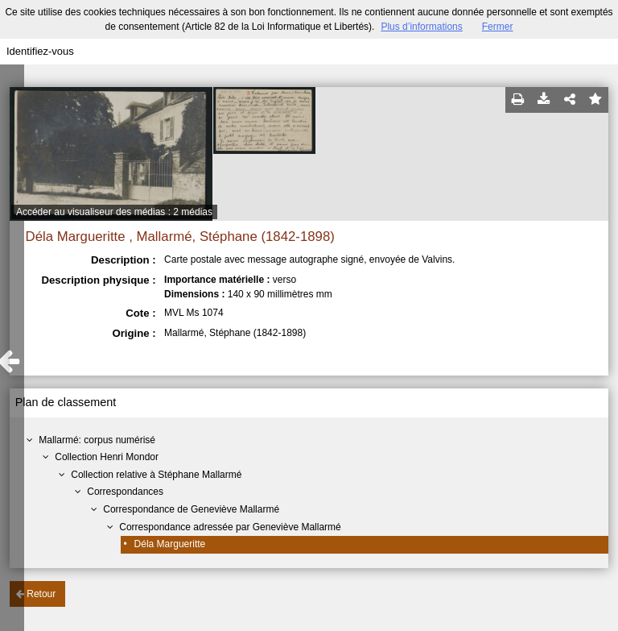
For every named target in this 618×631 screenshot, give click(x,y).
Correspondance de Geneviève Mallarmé (191, 509)
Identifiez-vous (40, 51)
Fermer (497, 26)
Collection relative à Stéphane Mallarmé (156, 474)
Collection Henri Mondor (107, 457)
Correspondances (125, 491)
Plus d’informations (421, 26)
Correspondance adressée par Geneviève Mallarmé (229, 527)
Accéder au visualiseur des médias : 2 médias (114, 212)
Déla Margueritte (170, 544)
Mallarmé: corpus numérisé (97, 440)
